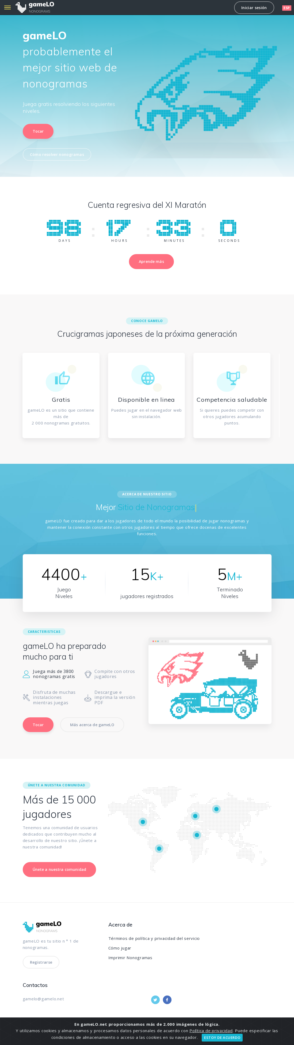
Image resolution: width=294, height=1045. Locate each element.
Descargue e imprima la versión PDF (109, 697)
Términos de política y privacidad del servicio (154, 938)
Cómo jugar (120, 948)
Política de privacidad (211, 1030)
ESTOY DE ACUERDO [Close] (222, 1037)
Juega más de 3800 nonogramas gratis (49, 674)
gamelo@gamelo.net (43, 998)
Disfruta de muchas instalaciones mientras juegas (49, 697)
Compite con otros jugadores (109, 674)
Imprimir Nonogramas (130, 957)
